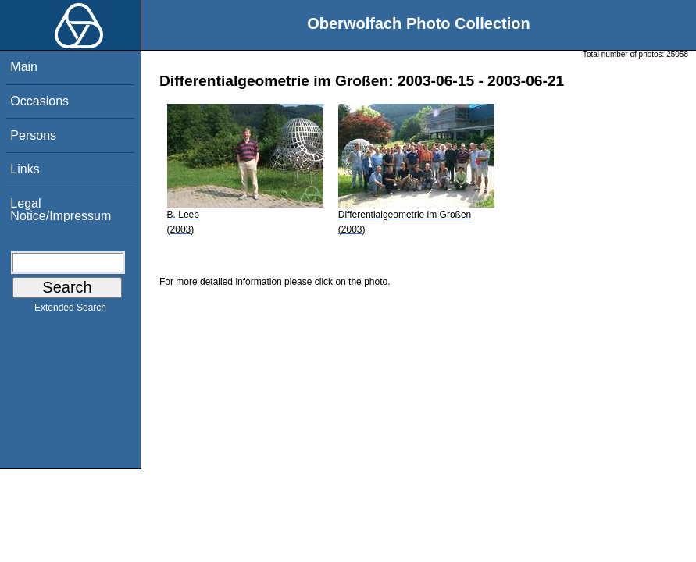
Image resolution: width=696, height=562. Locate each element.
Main (23, 66)
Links (24, 169)
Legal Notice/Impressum (60, 209)
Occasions (39, 101)
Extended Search (70, 310)
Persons (33, 135)
